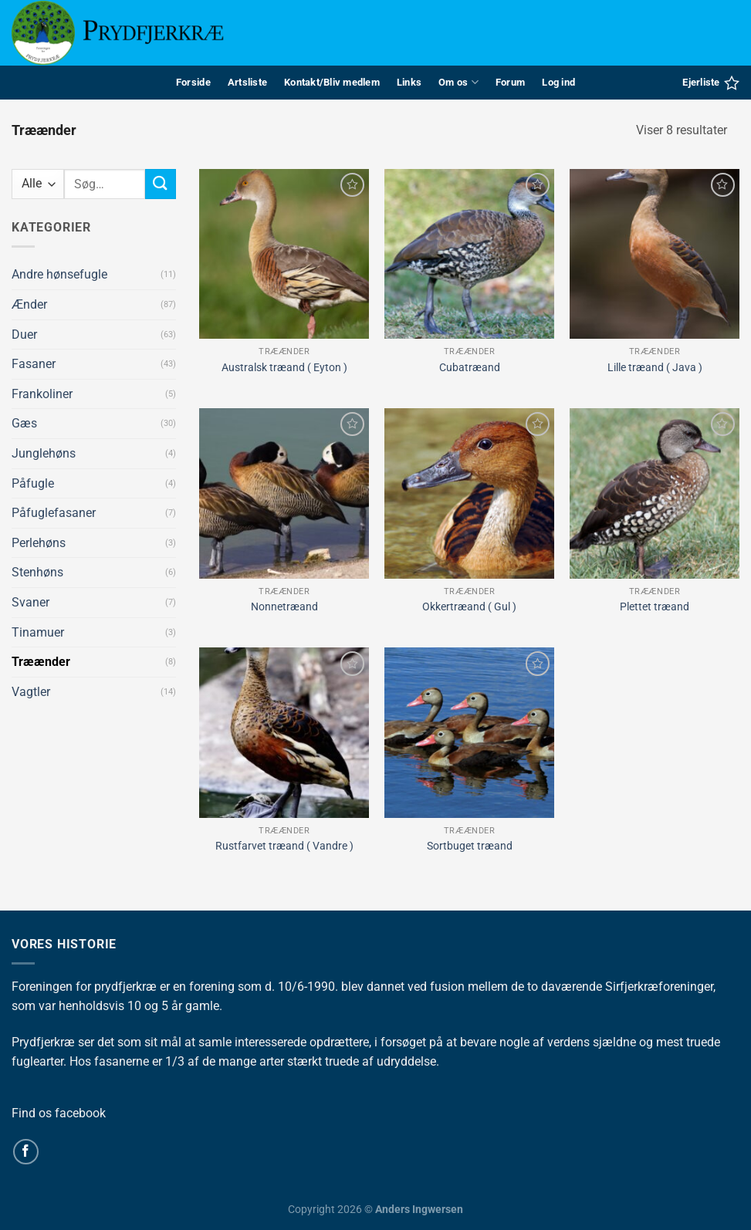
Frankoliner (42, 394)
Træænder (41, 661)
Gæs (24, 423)
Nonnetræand (284, 606)
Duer (24, 334)
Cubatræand (469, 367)
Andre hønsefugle (59, 274)
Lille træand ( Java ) (654, 367)
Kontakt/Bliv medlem (332, 82)
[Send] (160, 184)
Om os (458, 82)
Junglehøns (44, 453)
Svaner (30, 602)
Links (409, 82)
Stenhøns (37, 572)
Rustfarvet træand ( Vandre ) (284, 846)
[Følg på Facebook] (26, 1151)
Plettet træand (654, 606)
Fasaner (34, 363)
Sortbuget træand (470, 846)
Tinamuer (38, 632)
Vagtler (31, 691)
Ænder (29, 304)
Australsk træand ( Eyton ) (284, 367)
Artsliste (247, 82)
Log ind (558, 82)
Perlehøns (39, 543)
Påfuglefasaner (54, 512)
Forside (193, 82)
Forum (510, 82)
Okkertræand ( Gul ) (469, 606)
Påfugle (33, 483)
